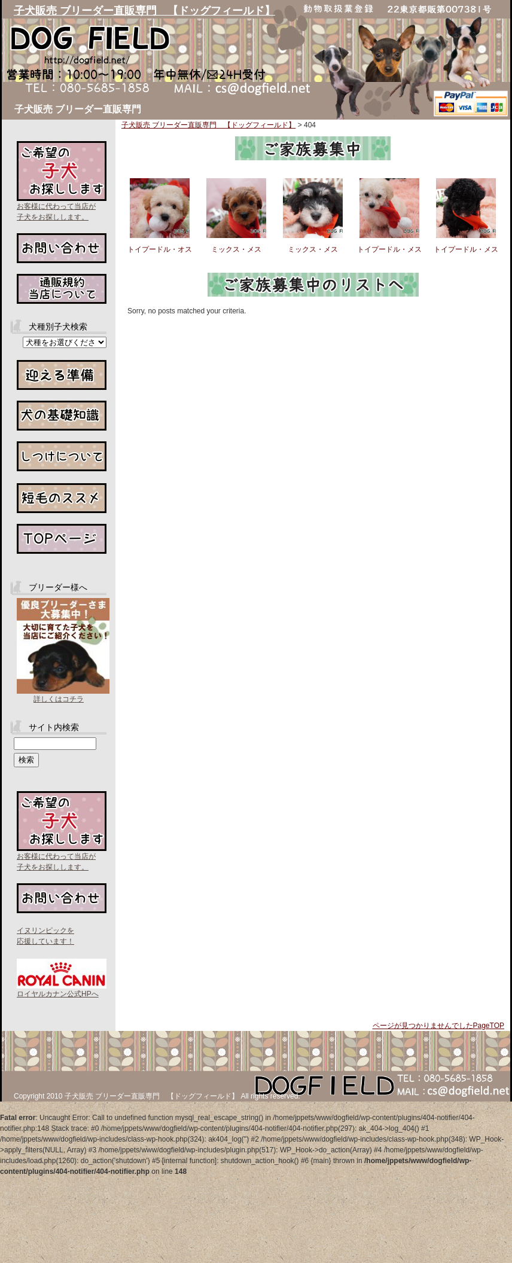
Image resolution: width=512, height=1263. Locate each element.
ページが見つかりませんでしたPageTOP (438, 1025)
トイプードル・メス (389, 249)
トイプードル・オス (159, 249)
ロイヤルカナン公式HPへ (58, 994)
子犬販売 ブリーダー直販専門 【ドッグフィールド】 (144, 11)
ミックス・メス (236, 249)
